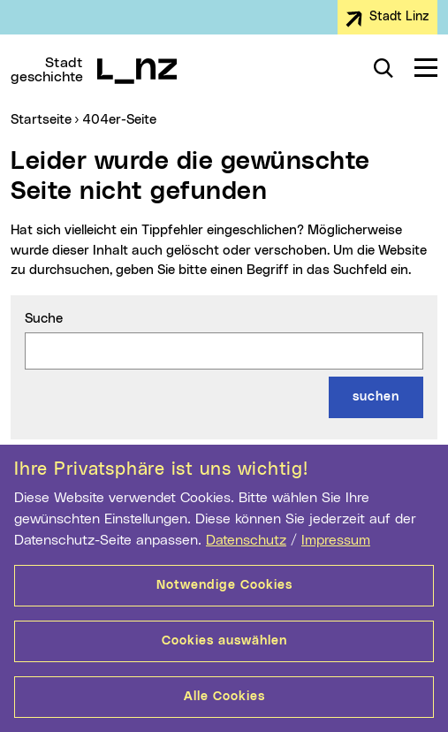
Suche (44, 318)
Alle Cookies (224, 696)
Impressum (335, 540)
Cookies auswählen (224, 641)
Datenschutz (246, 540)
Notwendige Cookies (224, 585)
